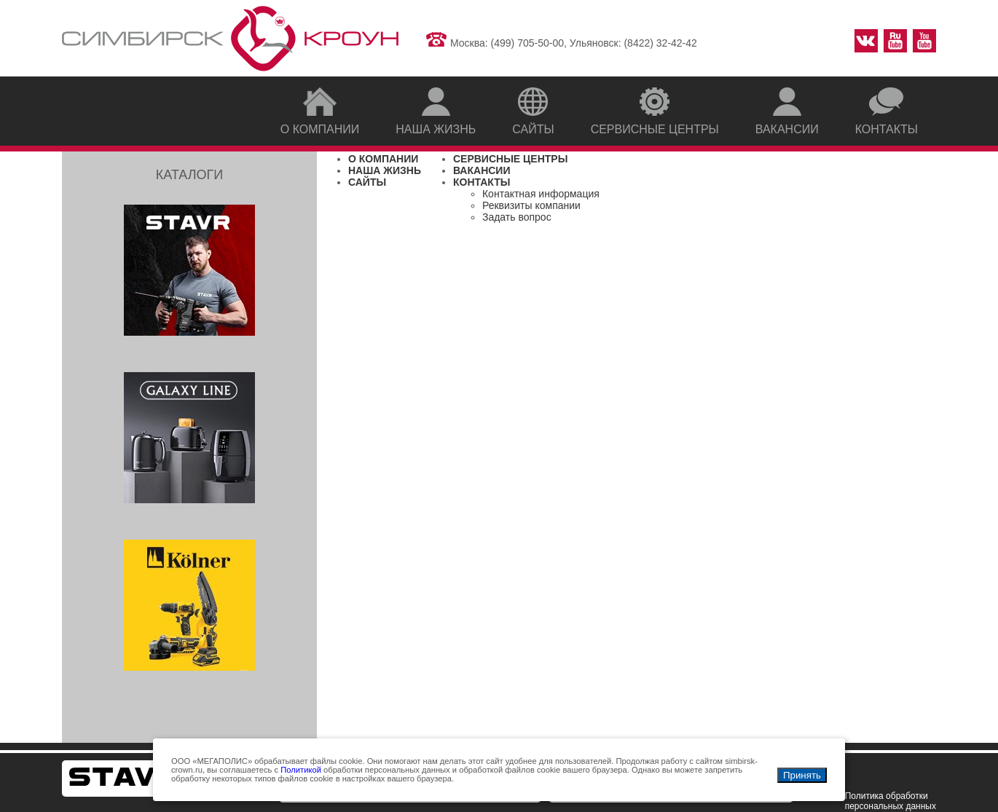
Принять (802, 775)
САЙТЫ (367, 182)
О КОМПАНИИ (383, 159)
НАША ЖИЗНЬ (384, 170)
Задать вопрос (516, 217)
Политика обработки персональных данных (890, 801)
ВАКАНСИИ (482, 170)
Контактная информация (541, 194)
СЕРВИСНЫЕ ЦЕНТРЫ (510, 159)
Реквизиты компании (531, 205)
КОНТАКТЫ (481, 182)
